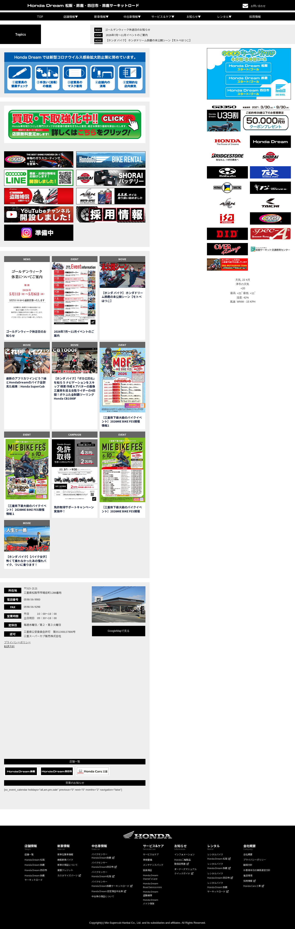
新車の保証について (67, 864)
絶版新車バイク (65, 859)
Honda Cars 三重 (252, 885)
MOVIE (122, 259)
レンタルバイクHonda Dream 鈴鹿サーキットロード (217, 887)
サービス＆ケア (151, 854)
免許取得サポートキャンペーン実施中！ (74, 509)
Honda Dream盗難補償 (150, 893)
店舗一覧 (29, 854)
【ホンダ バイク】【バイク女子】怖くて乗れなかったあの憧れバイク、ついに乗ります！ (26, 561)
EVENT (75, 259)
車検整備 (147, 859)
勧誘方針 (9, 646)
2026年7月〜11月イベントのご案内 (127, 35)
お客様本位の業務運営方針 (256, 870)
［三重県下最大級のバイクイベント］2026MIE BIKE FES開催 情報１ (26, 510)
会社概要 (247, 854)
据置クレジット (65, 870)
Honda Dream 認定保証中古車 (107, 891)
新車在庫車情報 (65, 854)
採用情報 (255, 16)
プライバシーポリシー (17, 642)
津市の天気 (243, 284)
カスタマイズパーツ (67, 875)
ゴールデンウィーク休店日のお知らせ (127, 30)
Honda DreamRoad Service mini (152, 885)
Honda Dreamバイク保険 (150, 901)
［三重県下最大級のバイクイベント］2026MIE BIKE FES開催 (122, 509)
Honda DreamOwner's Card (150, 877)
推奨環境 (247, 875)
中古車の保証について (103, 896)
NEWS (27, 259)
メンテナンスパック (153, 864)
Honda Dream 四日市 (36, 870)
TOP (40, 16)
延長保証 (147, 870)
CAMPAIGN (74, 434)
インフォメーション (184, 854)
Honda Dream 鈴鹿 (35, 864)
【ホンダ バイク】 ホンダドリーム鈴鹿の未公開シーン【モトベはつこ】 (149, 40)
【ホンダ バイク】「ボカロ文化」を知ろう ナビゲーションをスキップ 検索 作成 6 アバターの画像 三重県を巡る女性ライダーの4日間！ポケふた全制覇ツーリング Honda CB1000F (74, 388)
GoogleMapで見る (118, 630)
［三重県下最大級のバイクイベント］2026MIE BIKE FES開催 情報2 (122, 421)
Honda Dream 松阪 (35, 859)
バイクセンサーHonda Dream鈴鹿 (101, 855)
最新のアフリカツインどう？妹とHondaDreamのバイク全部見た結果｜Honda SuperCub (26, 382)
